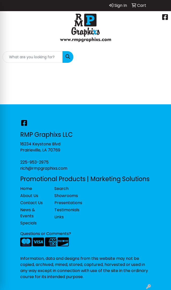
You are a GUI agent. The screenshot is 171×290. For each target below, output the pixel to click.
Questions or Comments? (45, 234)
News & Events (27, 213)
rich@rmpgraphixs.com (43, 168)
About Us (29, 196)
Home (26, 188)
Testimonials (66, 210)
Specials (28, 223)
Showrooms (66, 196)
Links (59, 217)
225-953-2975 (34, 162)
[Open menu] (161, 57)
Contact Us (31, 203)
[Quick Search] (33, 57)
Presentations (68, 203)
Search (61, 188)
